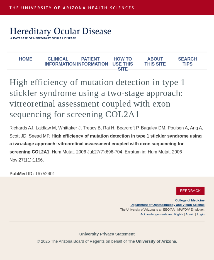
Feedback (190, 191)
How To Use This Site (123, 63)
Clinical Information (59, 61)
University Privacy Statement (107, 234)
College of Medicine (190, 200)
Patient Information (91, 61)
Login (201, 214)
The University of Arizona (152, 241)
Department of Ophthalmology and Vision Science (167, 204)
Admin (190, 214)
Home (25, 59)
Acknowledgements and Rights (161, 214)
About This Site (155, 61)
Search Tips (187, 61)
